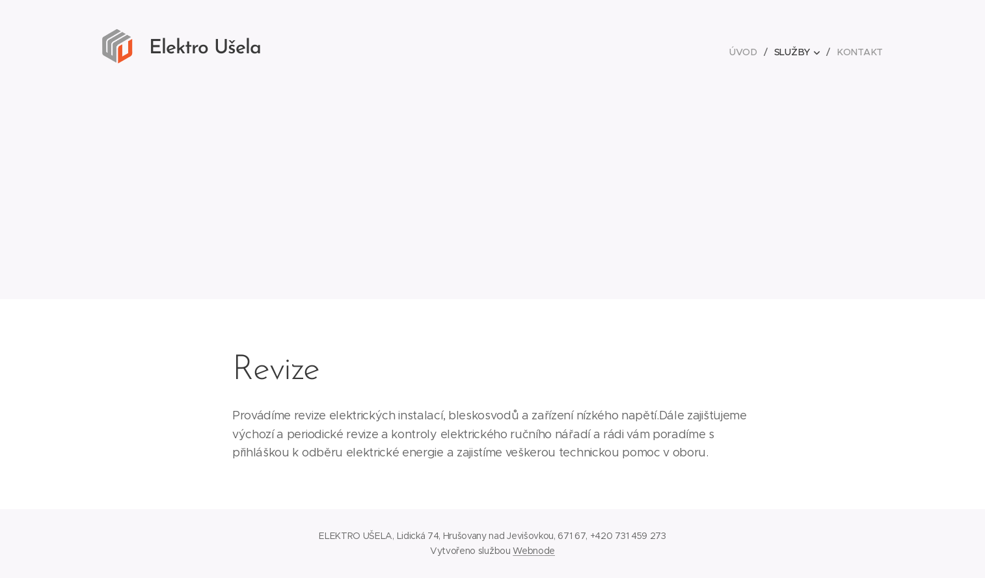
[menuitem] (747, 52)
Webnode (534, 551)
